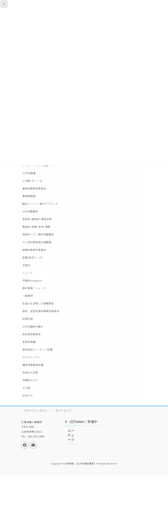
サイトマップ (63, 410)
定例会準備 (29, 342)
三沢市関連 (29, 173)
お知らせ (27, 395)
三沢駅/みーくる (32, 181)
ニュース (27, 273)
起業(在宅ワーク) (32, 257)
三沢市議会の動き (32, 326)
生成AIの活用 (30, 372)
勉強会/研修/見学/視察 (36, 226)
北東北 (26, 265)
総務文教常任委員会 (34, 250)
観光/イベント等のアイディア (40, 204)
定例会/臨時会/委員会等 (37, 219)
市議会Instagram (32, 280)
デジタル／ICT (31, 357)
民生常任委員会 (31, 334)
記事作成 (27, 318)
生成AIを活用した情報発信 (38, 303)
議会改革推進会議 (32, 365)
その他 (26, 388)
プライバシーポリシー (37, 410)
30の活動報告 (30, 211)
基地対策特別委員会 (34, 188)
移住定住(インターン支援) (37, 349)
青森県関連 (29, 196)
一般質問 (27, 296)
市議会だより (30, 380)
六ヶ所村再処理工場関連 (36, 242)
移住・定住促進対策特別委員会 (40, 311)
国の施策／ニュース (34, 288)
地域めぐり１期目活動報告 (38, 234)
